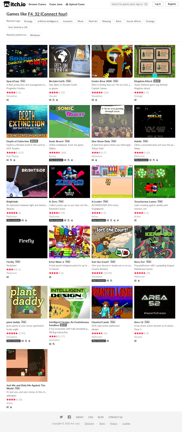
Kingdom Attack (143, 81)
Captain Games (99, 88)
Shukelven (11, 265)
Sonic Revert (56, 141)
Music (81, 21)
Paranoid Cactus (57, 208)
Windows (35, 35)
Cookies (126, 423)
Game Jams (55, 4)
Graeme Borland (100, 269)
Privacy (113, 423)
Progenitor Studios (15, 88)
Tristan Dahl (97, 148)
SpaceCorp (12, 81)
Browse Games (37, 4)
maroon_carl (140, 208)
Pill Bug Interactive (58, 332)
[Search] (146, 4)
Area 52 (138, 322)
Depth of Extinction (17, 141)
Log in (158, 4)
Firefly (10, 261)
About (80, 417)
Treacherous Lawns (145, 201)
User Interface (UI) (18, 27)
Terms (102, 423)
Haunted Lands (100, 322)
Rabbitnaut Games (143, 269)
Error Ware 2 (56, 261)
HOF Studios (12, 148)
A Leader (97, 201)
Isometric (68, 21)
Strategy (28, 21)
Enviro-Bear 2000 (102, 81)
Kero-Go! (139, 261)
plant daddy (13, 322)
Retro (119, 21)
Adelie (138, 141)
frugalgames (98, 208)
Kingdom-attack (142, 88)
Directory (89, 423)
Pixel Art (93, 21)
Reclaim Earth (57, 81)
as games (53, 88)
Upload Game (75, 4)
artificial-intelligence (47, 21)
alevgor (95, 329)
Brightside (12, 201)
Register (172, 4)
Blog (101, 417)
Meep (137, 148)
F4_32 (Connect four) (47, 13)
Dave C (138, 329)
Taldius (52, 148)
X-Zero (53, 201)
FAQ (90, 417)
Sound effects (133, 21)
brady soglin (12, 329)
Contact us (115, 417)
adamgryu (11, 395)
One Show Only (101, 141)
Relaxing (106, 21)
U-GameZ (54, 269)
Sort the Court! (100, 261)
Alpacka (10, 208)
